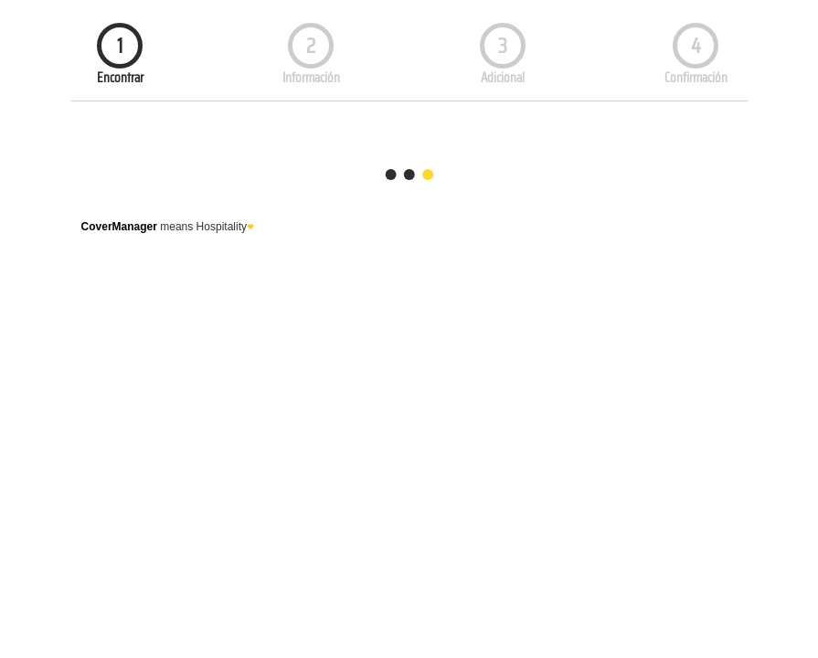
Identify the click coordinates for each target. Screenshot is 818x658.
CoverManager (119, 226)
